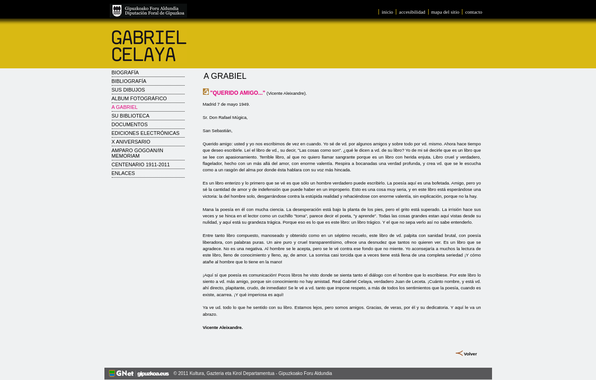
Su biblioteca (131, 115)
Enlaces (123, 173)
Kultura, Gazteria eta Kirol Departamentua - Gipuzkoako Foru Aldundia (261, 373)
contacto (473, 12)
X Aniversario (131, 141)
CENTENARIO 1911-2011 (141, 164)
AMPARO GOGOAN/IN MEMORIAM (137, 153)
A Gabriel (125, 107)
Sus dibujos (128, 89)
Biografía (125, 72)
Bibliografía (129, 81)
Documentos (130, 124)
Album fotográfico (139, 98)
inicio (387, 12)
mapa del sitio (445, 12)
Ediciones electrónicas (146, 133)
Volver (470, 353)
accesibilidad (412, 12)
